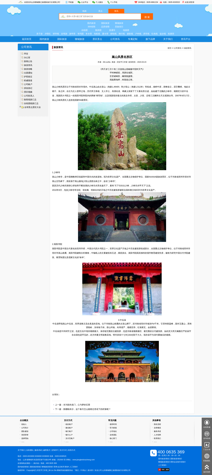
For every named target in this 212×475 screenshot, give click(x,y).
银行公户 (69, 435)
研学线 (56, 33)
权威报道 (28, 80)
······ (22, 442)
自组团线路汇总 (31, 103)
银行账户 (69, 431)
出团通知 (28, 73)
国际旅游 (105, 23)
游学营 (72, 33)
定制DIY (55, 450)
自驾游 (64, 33)
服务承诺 (157, 431)
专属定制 (132, 39)
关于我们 (168, 39)
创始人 (24, 424)
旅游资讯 (28, 65)
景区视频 (28, 92)
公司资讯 (115, 39)
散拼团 (98, 30)
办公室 (27, 57)
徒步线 (163, 33)
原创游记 (28, 88)
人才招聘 (157, 435)
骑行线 (122, 33)
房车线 (146, 33)
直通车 (112, 30)
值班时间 (113, 424)
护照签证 (28, 76)
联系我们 (157, 438)
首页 (169, 48)
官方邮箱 (113, 428)
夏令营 (105, 33)
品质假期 (105, 26)
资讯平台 (185, 39)
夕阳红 (48, 33)
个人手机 (113, 2)
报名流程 (157, 424)
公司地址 (113, 431)
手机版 (71, 2)
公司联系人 (29, 96)
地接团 (126, 30)
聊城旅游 (119, 23)
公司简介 (24, 428)
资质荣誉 (24, 435)
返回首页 (26, 39)
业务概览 (157, 428)
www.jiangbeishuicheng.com (83, 460)
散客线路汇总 (30, 99)
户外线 (138, 33)
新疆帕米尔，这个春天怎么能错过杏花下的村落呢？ (87, 409)
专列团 (80, 33)
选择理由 (24, 438)
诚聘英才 (46, 450)
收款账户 (69, 424)
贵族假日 (119, 26)
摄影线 (130, 33)
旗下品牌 (150, 39)
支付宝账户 (70, 438)
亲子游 (39, 33)
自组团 (84, 30)
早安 (26, 53)
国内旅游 (91, 23)
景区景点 (97, 39)
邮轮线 (113, 33)
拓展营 (171, 33)
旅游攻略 (28, 69)
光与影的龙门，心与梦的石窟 (76, 405)
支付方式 (63, 450)
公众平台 (84, 2)
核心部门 (113, 438)
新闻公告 (28, 61)
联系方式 (71, 450)
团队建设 (24, 431)
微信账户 (69, 428)
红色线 (154, 33)
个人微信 (99, 2)
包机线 (97, 33)
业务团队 (113, 435)
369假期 (91, 26)
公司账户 (28, 84)
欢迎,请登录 (189, 2)
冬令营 (89, 33)
